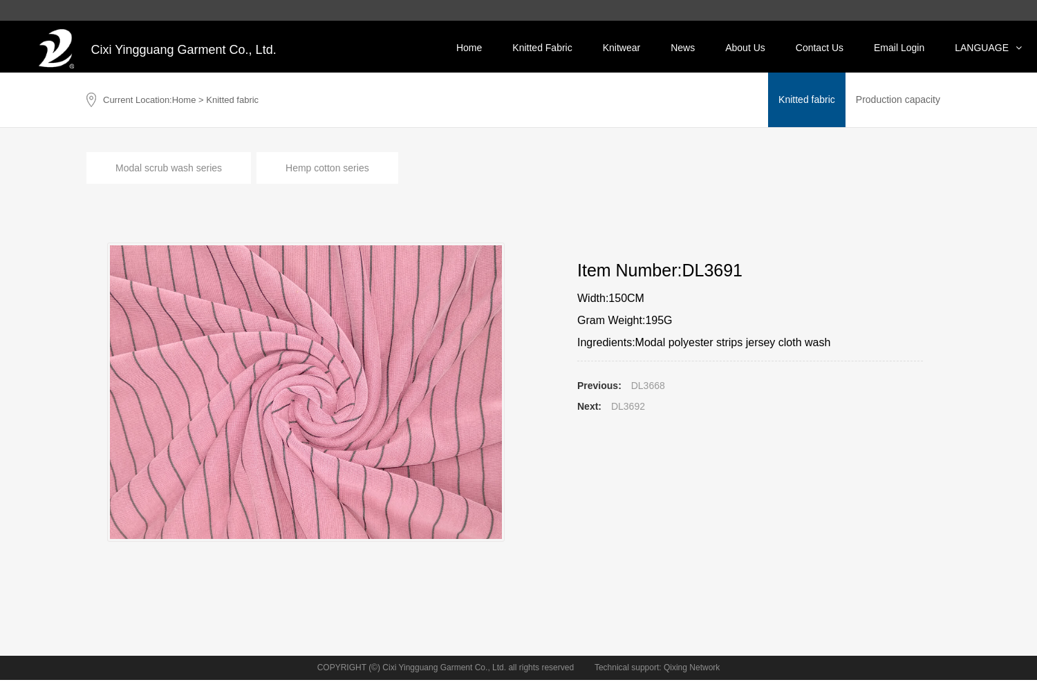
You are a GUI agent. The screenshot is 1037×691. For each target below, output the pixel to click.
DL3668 (648, 385)
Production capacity (898, 99)
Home (184, 100)
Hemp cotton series (327, 167)
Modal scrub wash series (168, 167)
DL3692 (628, 406)
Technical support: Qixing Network (657, 667)
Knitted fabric (806, 99)
